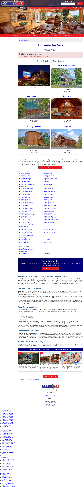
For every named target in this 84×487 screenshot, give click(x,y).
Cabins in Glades (66, 192)
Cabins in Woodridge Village (48, 208)
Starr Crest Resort (7, 473)
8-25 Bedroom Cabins (8, 400)
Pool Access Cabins (7, 423)
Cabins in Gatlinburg (46, 192)
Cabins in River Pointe (27, 203)
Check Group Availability (50, 245)
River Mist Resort (7, 467)
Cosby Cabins (45, 220)
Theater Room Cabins (8, 430)
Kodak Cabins (25, 222)
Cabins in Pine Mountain (47, 200)
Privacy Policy (65, 481)
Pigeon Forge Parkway (8, 464)
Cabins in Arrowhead (47, 184)
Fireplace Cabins (7, 414)
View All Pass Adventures (51, 354)
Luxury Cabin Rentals (26, 173)
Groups (28, 35)
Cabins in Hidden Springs (27, 195)
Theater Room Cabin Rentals (68, 179)
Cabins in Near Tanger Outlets (28, 198)
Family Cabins (6, 403)
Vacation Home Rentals (67, 231)
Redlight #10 (5, 466)
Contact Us (67, 35)
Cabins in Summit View (47, 206)
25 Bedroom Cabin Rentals (48, 216)
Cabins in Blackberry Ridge (28, 188)
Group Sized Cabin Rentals (68, 227)
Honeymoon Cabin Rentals (28, 227)
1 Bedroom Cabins (7, 390)
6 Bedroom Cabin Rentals (68, 213)
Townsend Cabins (66, 222)
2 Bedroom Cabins (7, 391)
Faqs (60, 35)
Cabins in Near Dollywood (68, 197)
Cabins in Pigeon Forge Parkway (69, 198)
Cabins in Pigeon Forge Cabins (49, 198)
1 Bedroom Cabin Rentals (27, 212)
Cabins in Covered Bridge (68, 189)
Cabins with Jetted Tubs (27, 176)
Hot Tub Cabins (65, 174)
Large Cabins (5, 404)
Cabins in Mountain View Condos (49, 197)
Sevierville (5, 469)
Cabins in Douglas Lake (47, 191)
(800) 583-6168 (77, 8)
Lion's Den (67, 96)
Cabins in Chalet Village (27, 189)
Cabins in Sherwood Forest (28, 205)
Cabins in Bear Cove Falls (68, 184)
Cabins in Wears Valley (27, 208)
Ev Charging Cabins (46, 173)
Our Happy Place (34, 96)
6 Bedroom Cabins (7, 397)
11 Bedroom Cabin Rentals (68, 215)
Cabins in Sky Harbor (47, 205)
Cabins (16, 35)
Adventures (36, 35)
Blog (49, 35)
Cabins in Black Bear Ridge (68, 186)
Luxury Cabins (6, 409)
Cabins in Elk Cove (26, 192)
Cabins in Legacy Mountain (68, 195)
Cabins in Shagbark (66, 203)
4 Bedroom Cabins (7, 394)
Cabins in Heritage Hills (47, 194)
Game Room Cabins (46, 174)
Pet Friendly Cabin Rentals (68, 176)
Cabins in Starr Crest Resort (28, 206)
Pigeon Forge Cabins (26, 220)
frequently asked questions (34, 357)
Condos (22, 35)
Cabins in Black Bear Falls (47, 186)
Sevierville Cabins (46, 222)
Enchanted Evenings (66, 66)
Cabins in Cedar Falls (67, 188)
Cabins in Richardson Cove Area (49, 202)
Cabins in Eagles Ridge (67, 191)
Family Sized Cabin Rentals (48, 227)
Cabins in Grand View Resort (28, 194)
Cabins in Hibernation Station (69, 194)
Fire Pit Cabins (6, 412)
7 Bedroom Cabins (7, 398)
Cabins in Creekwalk (26, 191)
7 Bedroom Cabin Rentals (27, 215)
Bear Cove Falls (6, 454)
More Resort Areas (7, 476)
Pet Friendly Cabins (7, 421)
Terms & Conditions (76, 481)
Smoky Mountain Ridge (8, 472)
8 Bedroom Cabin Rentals (47, 215)
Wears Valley (5, 475)
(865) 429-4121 (50, 373)
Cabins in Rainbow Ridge (68, 200)
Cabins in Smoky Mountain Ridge (69, 205)
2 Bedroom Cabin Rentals (47, 212)
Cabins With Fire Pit (66, 173)
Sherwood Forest (7, 470)
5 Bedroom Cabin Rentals (47, 213)
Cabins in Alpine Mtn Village (28, 184)
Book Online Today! (51, 167)
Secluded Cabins (25, 179)
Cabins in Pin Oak (26, 200)
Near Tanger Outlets (8, 461)
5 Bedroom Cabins (7, 395)
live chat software (24, 40)
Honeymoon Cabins (7, 401)
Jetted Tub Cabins (7, 418)
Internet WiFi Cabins (26, 181)
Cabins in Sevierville (46, 203)
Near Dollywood (6, 460)
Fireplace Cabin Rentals (27, 174)
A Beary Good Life (34, 126)
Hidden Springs (6, 458)
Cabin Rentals (25, 231)
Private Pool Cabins (46, 178)
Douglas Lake (6, 457)
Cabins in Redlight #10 (27, 202)
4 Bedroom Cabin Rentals (27, 213)
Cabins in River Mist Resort (68, 202)
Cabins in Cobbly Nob (47, 189)
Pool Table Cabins (26, 178)
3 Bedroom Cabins (7, 392)
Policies (55, 35)
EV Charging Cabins (7, 411)
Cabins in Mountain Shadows (28, 197)
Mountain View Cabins (8, 420)
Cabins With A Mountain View (48, 176)
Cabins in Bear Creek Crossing (28, 186)
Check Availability (68, 1)
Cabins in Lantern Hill (47, 195)
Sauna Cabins (65, 178)
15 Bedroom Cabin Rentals (28, 216)
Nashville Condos (7, 446)
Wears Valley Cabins (26, 223)
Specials (43, 35)
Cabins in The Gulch (66, 206)
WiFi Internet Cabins (8, 432)
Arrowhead (5, 452)
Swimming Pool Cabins (47, 179)
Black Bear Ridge (7, 455)
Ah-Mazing (66, 126)
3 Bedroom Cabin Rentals (68, 212)
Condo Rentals (45, 231)
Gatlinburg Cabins (66, 220)
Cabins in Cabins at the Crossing (49, 188)
